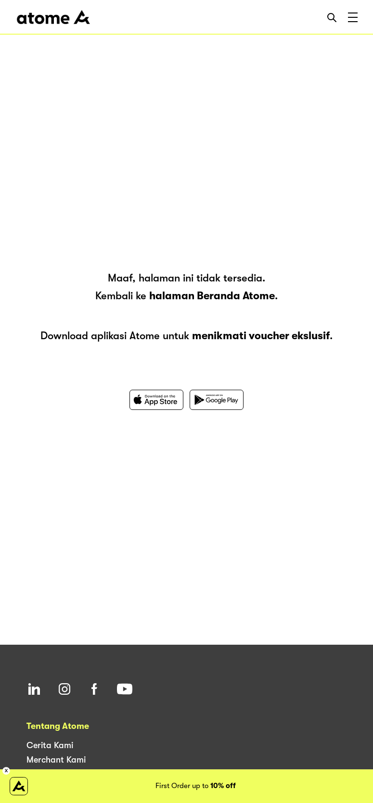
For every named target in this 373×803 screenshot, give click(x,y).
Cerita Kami (49, 745)
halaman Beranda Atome (212, 296)
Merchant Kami (56, 760)
